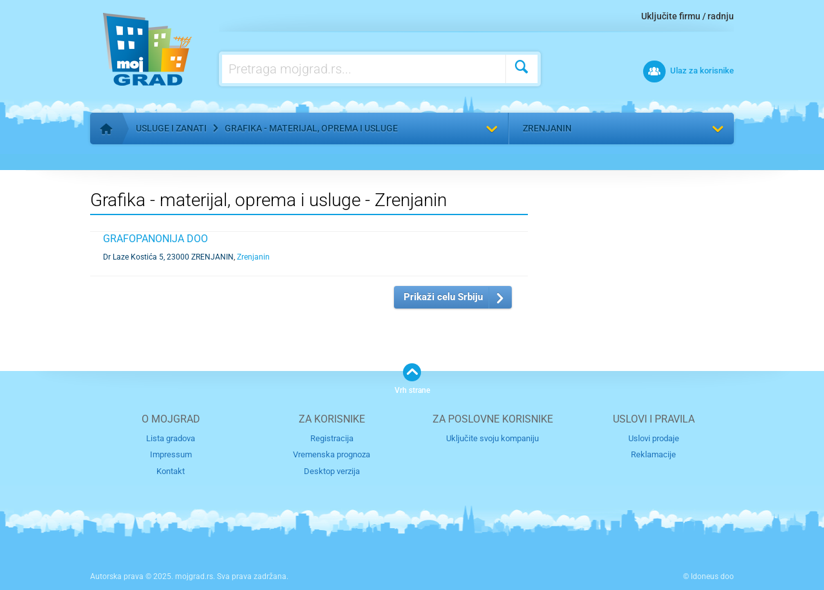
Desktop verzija (332, 471)
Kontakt (170, 471)
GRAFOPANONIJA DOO (155, 239)
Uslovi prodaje (653, 438)
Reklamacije (653, 454)
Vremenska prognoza (331, 454)
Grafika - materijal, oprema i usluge (311, 128)
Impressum (171, 454)
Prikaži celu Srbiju (443, 297)
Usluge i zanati (171, 128)
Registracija (331, 438)
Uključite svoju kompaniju (492, 438)
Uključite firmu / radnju (687, 16)
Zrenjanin (547, 128)
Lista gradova (170, 438)
